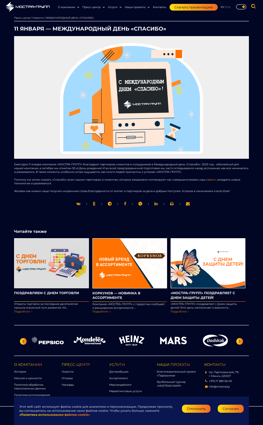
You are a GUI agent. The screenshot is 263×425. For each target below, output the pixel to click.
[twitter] (78, 204)
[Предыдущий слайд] (23, 341)
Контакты (159, 7)
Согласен (231, 409)
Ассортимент (118, 378)
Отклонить (196, 409)
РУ (222, 7)
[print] (125, 204)
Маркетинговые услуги (125, 391)
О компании (66, 7)
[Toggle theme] (241, 6)
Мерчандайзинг (120, 384)
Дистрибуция (118, 371)
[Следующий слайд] (239, 341)
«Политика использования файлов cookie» (54, 415)
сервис (211, 179)
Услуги (112, 7)
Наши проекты (135, 7)
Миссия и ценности (28, 378)
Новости (68, 371)
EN (229, 7)
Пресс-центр (91, 7)
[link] (140, 204)
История (20, 371)
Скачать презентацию (193, 7)
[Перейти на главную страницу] (28, 7)
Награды (68, 384)
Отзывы (67, 378)
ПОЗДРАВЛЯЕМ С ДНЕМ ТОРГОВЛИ (46, 293)
